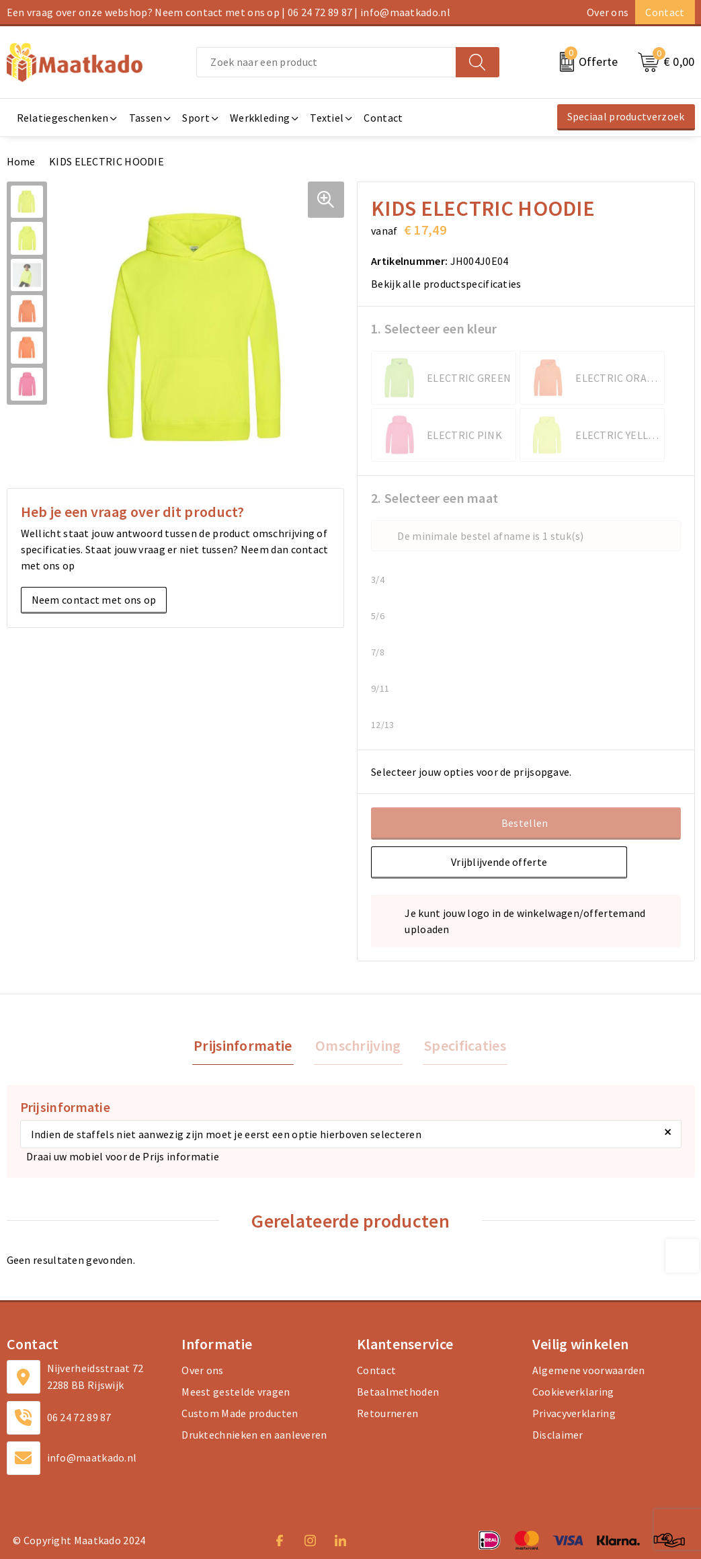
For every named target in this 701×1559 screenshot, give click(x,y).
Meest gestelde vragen (235, 1393)
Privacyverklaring (574, 1414)
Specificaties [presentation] (462, 1046)
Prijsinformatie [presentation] (245, 1046)
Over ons (607, 12)
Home (21, 161)
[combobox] (326, 62)
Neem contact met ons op (94, 599)
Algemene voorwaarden (588, 1371)
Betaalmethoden (398, 1393)
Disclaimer (557, 1436)
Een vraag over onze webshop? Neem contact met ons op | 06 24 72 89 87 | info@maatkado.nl (228, 12)
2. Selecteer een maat (434, 497)
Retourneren (387, 1414)
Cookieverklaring (573, 1393)
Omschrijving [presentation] (358, 1046)
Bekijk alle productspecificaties (450, 283)
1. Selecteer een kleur (434, 328)
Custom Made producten (239, 1414)
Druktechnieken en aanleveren (254, 1436)
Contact (664, 12)
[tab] (245, 1046)
